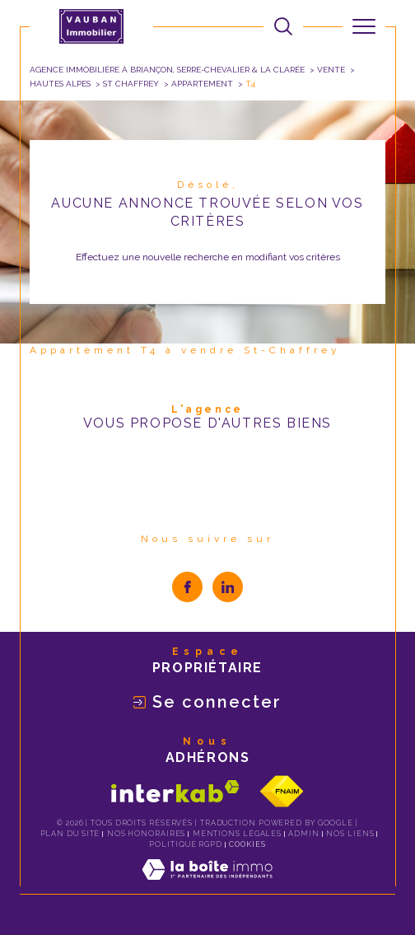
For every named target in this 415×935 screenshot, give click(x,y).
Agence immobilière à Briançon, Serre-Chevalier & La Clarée (167, 69)
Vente (331, 69)
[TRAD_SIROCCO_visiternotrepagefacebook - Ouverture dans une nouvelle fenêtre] (187, 587)
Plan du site (70, 834)
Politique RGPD (185, 844)
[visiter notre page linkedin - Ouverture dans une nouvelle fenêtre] (227, 587)
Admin (303, 834)
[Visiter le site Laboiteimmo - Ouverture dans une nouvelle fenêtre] (207, 886)
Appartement (202, 83)
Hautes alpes (60, 83)
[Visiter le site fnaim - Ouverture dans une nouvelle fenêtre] (281, 791)
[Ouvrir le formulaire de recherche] (283, 26)
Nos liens (350, 834)
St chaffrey (131, 83)
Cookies (247, 844)
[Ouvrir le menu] (364, 26)
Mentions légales (237, 834)
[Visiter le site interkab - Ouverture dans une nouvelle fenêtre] (175, 791)
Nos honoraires (146, 834)
